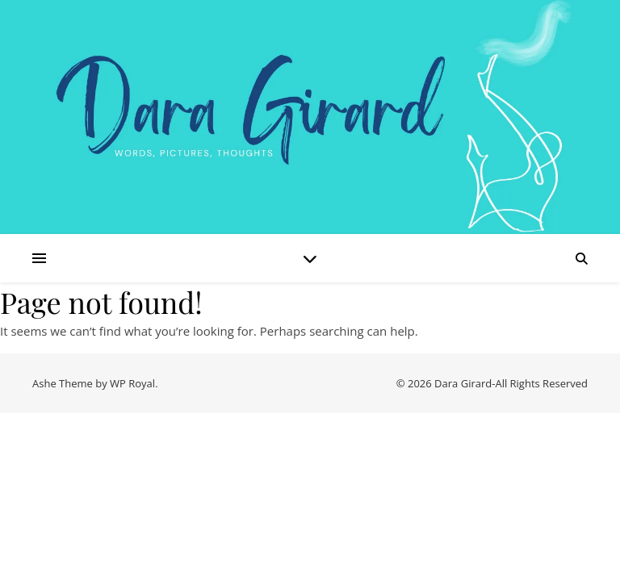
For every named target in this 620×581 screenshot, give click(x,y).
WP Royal (132, 383)
